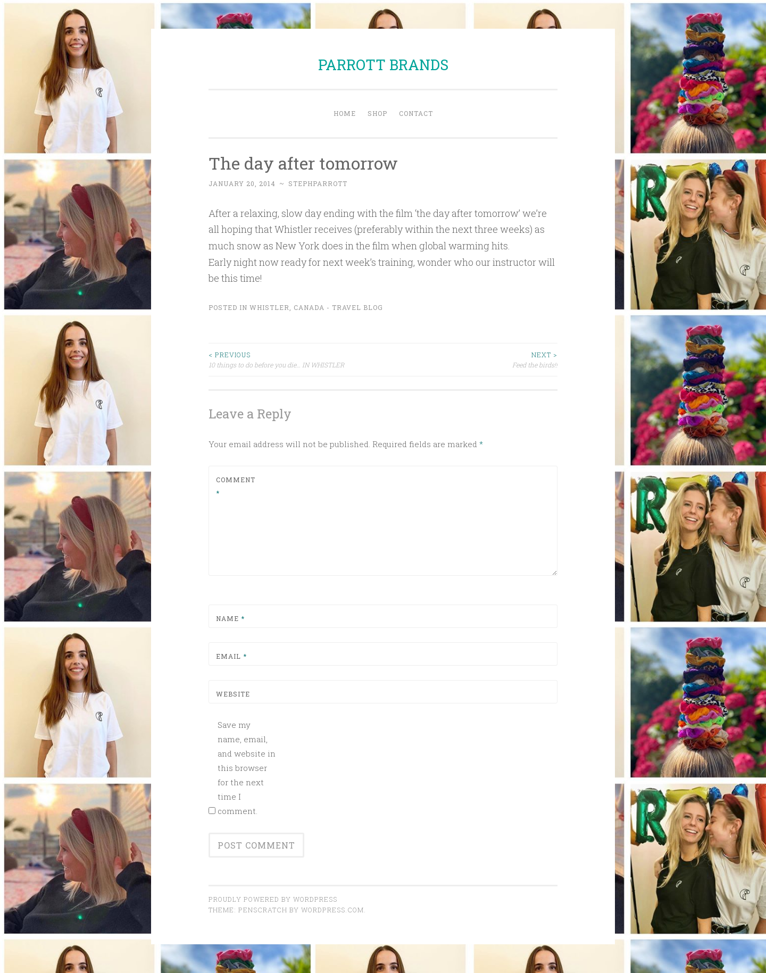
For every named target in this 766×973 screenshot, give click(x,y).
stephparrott (317, 183)
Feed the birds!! (470, 359)
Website (233, 694)
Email (231, 656)
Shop (377, 113)
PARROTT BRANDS (383, 64)
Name (230, 618)
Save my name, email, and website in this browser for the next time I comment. (247, 767)
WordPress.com (332, 909)
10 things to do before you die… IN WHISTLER (296, 359)
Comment (235, 486)
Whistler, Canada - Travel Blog (316, 307)
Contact (416, 113)
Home (345, 113)
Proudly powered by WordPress (273, 899)
